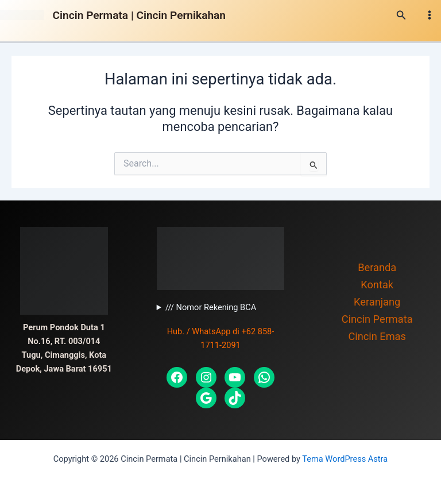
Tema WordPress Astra (345, 459)
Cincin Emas (377, 336)
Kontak (377, 285)
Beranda (377, 267)
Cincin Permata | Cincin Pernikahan (139, 15)
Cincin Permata (377, 319)
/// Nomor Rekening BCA (210, 307)
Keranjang (377, 302)
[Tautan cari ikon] (401, 15)
